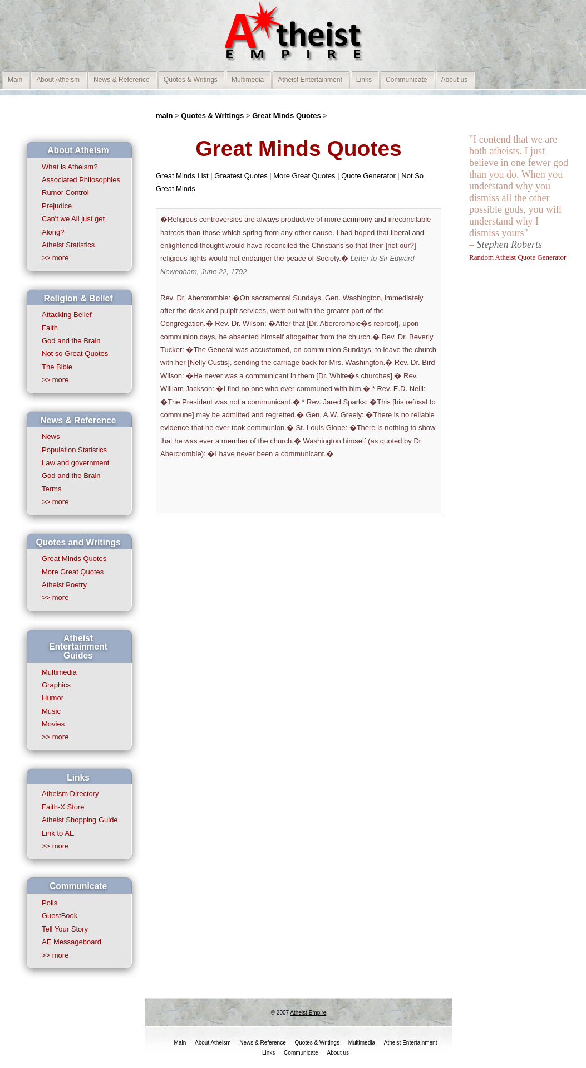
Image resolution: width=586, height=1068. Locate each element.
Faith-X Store (63, 807)
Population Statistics (74, 450)
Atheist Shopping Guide (80, 820)
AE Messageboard (71, 942)
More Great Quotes (73, 572)
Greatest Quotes (240, 176)
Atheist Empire (308, 1013)
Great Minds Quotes (74, 558)
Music (51, 711)
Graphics (56, 685)
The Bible (57, 367)
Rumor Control (65, 192)
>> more (55, 257)
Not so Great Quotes (75, 353)
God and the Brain (71, 341)
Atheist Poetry (64, 585)
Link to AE (58, 833)
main (164, 115)
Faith (50, 328)
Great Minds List (183, 176)
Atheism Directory (70, 793)
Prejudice (57, 206)
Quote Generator (368, 176)
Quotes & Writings (213, 115)
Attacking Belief (67, 314)
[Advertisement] (513, 434)
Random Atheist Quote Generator (517, 257)
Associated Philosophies (81, 179)
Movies (53, 724)
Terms (51, 489)
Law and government (75, 463)
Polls (49, 903)
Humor (52, 698)
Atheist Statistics (68, 245)
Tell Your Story (65, 929)
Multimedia (59, 672)
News (51, 436)
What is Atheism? (69, 167)
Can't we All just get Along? (73, 225)
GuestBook (59, 915)
